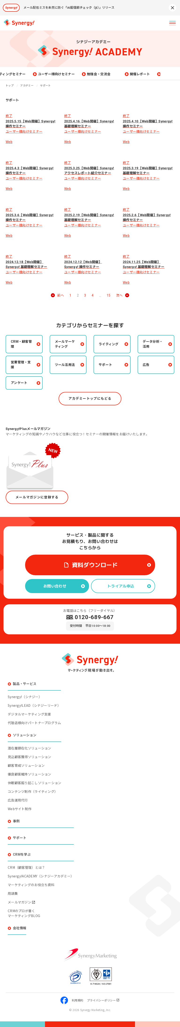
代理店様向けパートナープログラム (34, 722)
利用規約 (77, 1000)
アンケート (19, 383)
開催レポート (159, 74)
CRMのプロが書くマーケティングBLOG (24, 913)
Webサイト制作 (19, 808)
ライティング (109, 344)
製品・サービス (24, 684)
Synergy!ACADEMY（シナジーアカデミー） (41, 876)
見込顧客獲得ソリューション (29, 756)
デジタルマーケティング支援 (29, 714)
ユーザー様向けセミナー (75, 74)
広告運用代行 (18, 800)
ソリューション (24, 735)
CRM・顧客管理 (21, 344)
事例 (16, 821)
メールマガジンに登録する (36, 497)
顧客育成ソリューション (26, 765)
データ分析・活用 (153, 344)
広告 (146, 365)
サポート (105, 365)
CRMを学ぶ (22, 854)
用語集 (13, 893)
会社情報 (19, 928)
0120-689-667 (94, 617)
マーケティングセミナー (27, 74)
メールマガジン (21, 902)
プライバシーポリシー (103, 1000)
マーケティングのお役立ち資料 (31, 884)
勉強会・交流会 (118, 74)
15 (109, 295)
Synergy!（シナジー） (25, 696)
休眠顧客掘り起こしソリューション (34, 782)
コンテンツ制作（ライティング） (33, 791)
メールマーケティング (65, 344)
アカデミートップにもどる (89, 398)
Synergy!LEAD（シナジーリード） (34, 705)
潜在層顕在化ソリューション (29, 748)
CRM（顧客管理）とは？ (26, 867)
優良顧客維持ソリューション (29, 774)
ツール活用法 (65, 365)
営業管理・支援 (21, 364)
